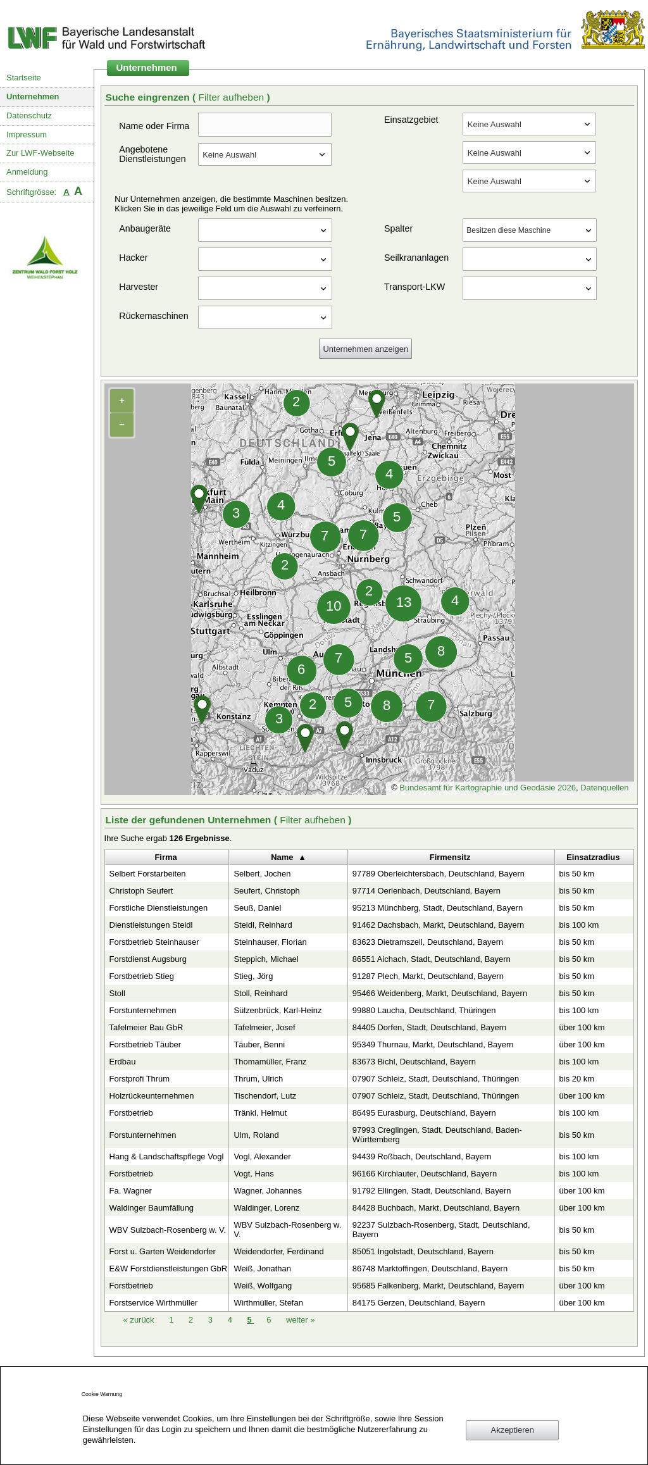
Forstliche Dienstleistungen (158, 908)
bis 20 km (576, 1078)
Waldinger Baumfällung (151, 1208)
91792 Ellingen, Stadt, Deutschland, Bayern (431, 1190)
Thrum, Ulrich (258, 1078)
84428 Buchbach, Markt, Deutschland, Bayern (436, 1208)
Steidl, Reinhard (263, 925)
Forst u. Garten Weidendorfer (162, 1251)
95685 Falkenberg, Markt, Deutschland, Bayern (438, 1285)
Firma (165, 857)
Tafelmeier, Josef (264, 1027)
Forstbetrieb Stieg (141, 976)
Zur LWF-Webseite (40, 153)
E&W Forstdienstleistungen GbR (168, 1268)
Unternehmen (32, 96)
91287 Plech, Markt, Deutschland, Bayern (428, 976)
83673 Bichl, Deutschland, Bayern (414, 1061)
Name (282, 857)
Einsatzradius (593, 857)
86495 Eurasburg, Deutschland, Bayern (424, 1113)
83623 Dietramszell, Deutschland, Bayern (427, 942)
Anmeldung (27, 172)
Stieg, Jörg (253, 976)
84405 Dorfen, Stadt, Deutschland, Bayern (429, 1027)
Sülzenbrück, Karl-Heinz (277, 1010)
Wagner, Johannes (268, 1190)
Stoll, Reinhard (260, 993)
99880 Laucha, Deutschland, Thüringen (424, 1010)
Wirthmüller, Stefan (268, 1302)
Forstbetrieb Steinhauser (154, 942)
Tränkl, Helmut (260, 1113)
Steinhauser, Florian (270, 942)
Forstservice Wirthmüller (153, 1302)
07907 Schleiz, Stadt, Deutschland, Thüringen (435, 1078)
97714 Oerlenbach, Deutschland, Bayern (426, 890)
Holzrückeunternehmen (151, 1095)
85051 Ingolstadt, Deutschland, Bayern (423, 1251)
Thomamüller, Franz (270, 1061)
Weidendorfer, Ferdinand (278, 1251)
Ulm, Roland (256, 1135)
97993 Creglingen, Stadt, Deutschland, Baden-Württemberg (437, 1134)
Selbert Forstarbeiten (147, 873)
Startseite (23, 77)
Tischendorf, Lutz (265, 1095)
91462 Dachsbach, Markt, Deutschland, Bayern (438, 925)
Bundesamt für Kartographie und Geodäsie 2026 (487, 787)
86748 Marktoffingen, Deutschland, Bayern (430, 1268)
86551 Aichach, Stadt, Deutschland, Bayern (431, 959)
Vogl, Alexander (262, 1156)
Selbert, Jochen (262, 873)
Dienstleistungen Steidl (151, 925)
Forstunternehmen (143, 1010)
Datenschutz (29, 115)
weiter (300, 1320)
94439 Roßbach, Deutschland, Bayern (422, 1156)
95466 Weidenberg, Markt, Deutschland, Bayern (439, 993)
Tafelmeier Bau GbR (146, 1027)
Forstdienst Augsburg (148, 959)
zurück (140, 1320)
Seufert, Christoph (266, 890)
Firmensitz (450, 857)
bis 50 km (576, 873)
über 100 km (582, 1027)
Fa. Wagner (130, 1190)
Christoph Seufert (141, 890)
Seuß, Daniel (257, 908)
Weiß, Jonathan (262, 1268)
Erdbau (122, 1061)
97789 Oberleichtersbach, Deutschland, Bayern (438, 873)
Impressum (26, 134)
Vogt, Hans (253, 1173)
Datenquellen (604, 787)
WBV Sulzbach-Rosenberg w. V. (168, 1230)
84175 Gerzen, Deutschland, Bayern (418, 1302)
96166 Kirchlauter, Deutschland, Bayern (424, 1173)
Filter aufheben (232, 97)
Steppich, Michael (266, 959)
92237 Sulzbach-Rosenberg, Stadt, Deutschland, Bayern (441, 1229)
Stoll (117, 993)
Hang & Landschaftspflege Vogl (166, 1156)
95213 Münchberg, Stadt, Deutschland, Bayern (437, 908)
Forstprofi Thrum (139, 1078)
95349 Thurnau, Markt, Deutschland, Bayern (433, 1044)
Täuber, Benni (259, 1044)
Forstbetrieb (131, 1113)
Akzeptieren (512, 1430)
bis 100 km (579, 925)
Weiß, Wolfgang (263, 1285)
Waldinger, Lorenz (266, 1208)
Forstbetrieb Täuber (145, 1044)
